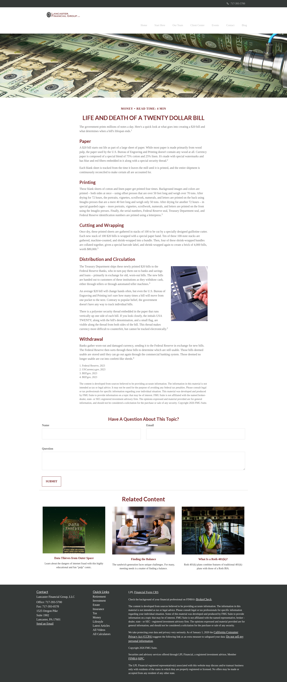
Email (150, 425)
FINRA (132, 658)
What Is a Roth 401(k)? (213, 559)
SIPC (141, 658)
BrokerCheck (204, 599)
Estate (96, 604)
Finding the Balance (143, 559)
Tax (95, 613)
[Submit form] (51, 481)
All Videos (99, 629)
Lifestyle (98, 621)
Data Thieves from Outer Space (74, 558)
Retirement (99, 596)
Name (45, 425)
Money (97, 617)
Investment (99, 600)
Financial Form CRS (146, 592)
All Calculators (102, 634)
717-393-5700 (236, 3)
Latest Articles (101, 625)
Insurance (98, 609)
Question (47, 448)
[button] (160, 20)
